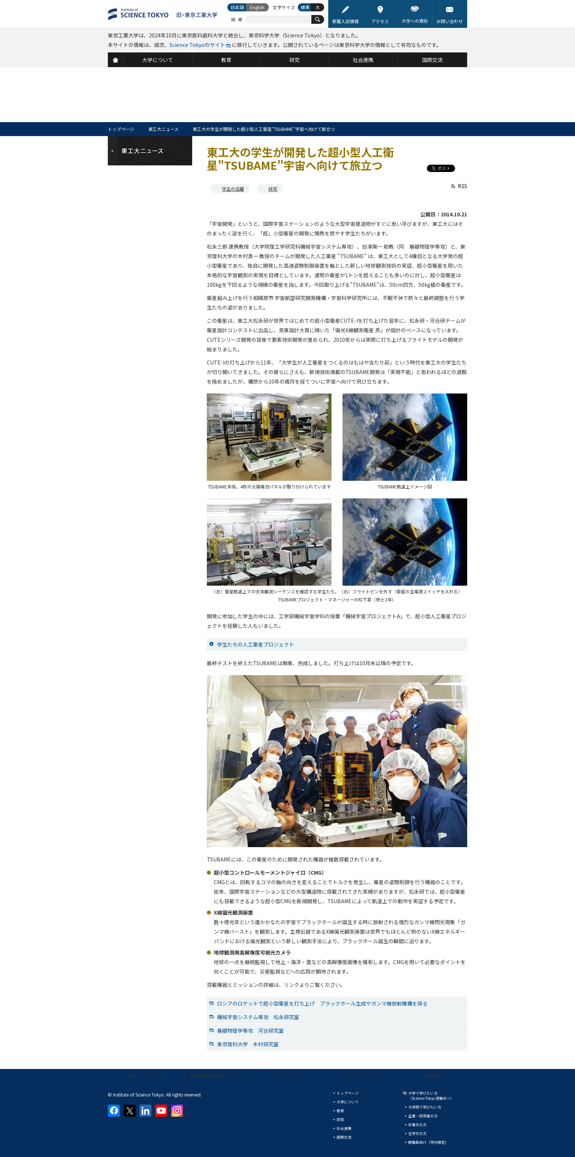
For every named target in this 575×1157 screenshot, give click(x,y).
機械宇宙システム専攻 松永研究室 (258, 1017)
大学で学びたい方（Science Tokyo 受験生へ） (431, 1095)
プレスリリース (362, 1075)
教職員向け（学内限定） (428, 1142)
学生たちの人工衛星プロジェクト (255, 644)
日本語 (237, 7)
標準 (305, 7)
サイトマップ (290, 1075)
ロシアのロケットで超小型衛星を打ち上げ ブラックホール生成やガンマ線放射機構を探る (322, 1003)
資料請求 (434, 1075)
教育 (340, 1110)
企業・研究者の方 (422, 1115)
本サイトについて (146, 1075)
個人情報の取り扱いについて (218, 1075)
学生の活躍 (233, 189)
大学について (348, 1102)
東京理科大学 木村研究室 (248, 1044)
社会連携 (344, 1128)
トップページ (121, 129)
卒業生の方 (417, 1124)
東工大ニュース (163, 129)
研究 (272, 189)
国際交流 (344, 1137)
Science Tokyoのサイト (197, 44)
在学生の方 (417, 1133)
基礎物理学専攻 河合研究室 (250, 1030)
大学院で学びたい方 (424, 1107)
